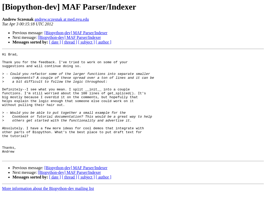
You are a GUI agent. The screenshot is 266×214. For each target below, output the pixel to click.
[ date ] (55, 42)
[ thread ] (69, 42)
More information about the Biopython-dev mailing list (48, 209)
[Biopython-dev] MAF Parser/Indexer (76, 33)
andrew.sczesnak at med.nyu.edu (62, 19)
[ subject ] (86, 42)
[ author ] (103, 42)
